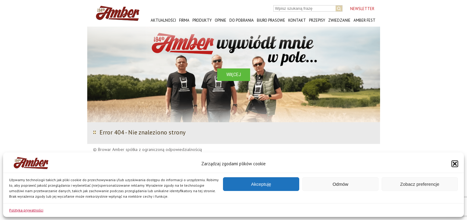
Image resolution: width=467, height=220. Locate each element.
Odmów (340, 184)
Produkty (202, 20)
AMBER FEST (364, 20)
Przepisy (317, 20)
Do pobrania (241, 20)
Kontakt (297, 20)
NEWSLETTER (362, 8)
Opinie (220, 20)
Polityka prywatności (26, 210)
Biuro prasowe (271, 20)
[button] (455, 164)
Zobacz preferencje (419, 184)
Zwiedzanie (339, 20)
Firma (184, 20)
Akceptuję (261, 184)
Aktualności (163, 20)
